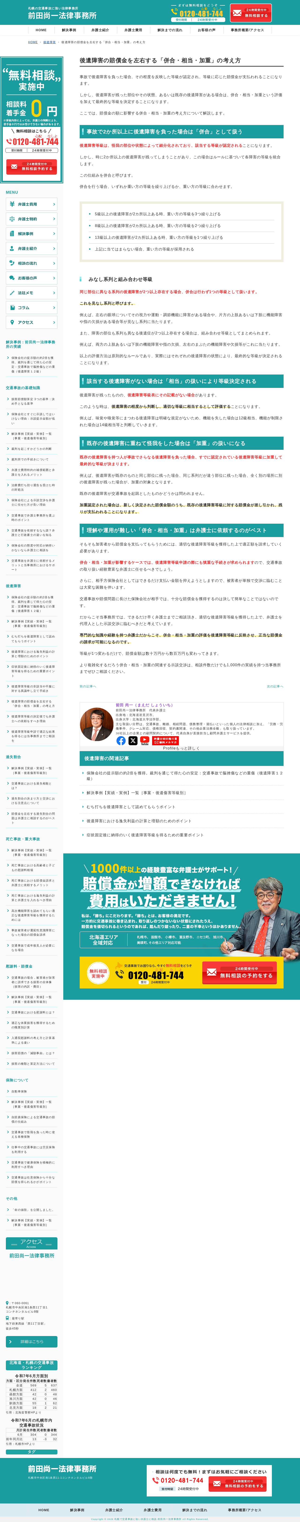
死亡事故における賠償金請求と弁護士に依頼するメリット (33, 883)
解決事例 (69, 30)
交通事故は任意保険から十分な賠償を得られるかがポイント (33, 1180)
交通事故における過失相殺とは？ (31, 786)
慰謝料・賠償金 (19, 966)
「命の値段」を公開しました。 (33, 1210)
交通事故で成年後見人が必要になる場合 (33, 948)
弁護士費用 (133, 30)
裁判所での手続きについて (30, 459)
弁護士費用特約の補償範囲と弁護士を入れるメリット (33, 472)
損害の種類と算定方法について (33, 1063)
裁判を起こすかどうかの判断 (31, 449)
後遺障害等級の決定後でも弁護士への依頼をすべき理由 (33, 719)
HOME (41, 30)
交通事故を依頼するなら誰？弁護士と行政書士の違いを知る (33, 533)
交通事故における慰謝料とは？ (33, 1012)
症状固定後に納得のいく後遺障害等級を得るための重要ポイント (145, 835)
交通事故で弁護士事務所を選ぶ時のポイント (33, 518)
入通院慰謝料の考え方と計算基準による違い (33, 1040)
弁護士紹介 (100, 30)
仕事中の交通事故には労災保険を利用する (33, 1149)
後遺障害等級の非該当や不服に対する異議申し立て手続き (33, 689)
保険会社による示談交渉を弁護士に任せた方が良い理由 (33, 502)
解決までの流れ (170, 30)
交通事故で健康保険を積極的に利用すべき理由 (33, 1165)
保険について (17, 1080)
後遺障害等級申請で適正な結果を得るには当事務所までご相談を (33, 736)
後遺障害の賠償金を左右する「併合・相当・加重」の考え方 (33, 704)
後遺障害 (13, 586)
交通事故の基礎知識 (23, 388)
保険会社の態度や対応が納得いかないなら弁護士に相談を (33, 548)
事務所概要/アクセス (247, 30)
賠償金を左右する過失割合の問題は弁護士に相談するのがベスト (33, 818)
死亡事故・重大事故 (23, 839)
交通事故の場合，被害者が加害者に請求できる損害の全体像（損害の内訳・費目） (33, 982)
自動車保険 (19, 1091)
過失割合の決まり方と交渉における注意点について (33, 801)
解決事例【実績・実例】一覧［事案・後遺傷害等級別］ (137, 793)
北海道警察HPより (28, 1412)
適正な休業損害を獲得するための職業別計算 (33, 1025)
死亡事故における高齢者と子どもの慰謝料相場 (33, 867)
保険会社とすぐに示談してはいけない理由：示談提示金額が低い (33, 419)
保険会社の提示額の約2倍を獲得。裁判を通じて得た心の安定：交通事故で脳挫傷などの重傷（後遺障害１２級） (185, 776)
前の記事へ (88, 686)
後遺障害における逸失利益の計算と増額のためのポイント (139, 821)
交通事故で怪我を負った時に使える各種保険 (33, 1134)
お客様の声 (207, 30)
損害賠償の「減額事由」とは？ (33, 1053)
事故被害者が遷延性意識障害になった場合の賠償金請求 (33, 932)
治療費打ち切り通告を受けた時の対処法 (33, 487)
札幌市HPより (25, 1444)
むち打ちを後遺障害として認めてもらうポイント (131, 807)
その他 (11, 1198)
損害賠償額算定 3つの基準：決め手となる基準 (33, 401)
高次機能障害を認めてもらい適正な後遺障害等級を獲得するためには (33, 915)
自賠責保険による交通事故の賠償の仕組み (33, 1119)
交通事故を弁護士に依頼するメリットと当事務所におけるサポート (33, 565)
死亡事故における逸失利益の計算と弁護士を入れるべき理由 (33, 898)
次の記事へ (275, 686)
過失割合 (13, 757)
